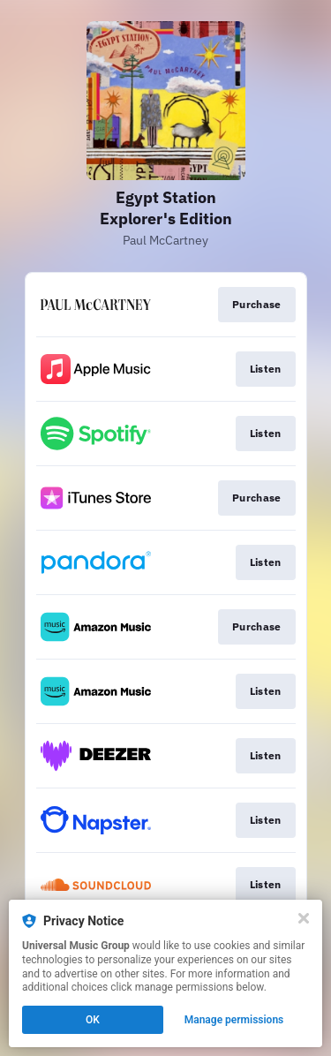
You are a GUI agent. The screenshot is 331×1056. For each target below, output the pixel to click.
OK (93, 1020)
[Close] (304, 918)
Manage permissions (234, 1020)
